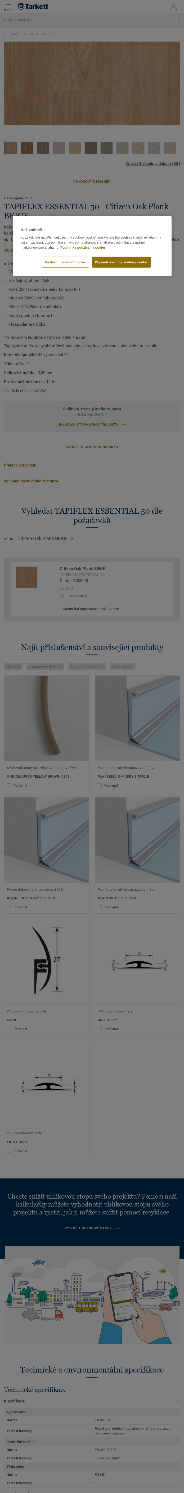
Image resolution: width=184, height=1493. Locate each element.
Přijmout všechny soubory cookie (121, 261)
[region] (92, 246)
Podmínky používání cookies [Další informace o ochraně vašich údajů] (83, 247)
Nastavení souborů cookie (65, 261)
